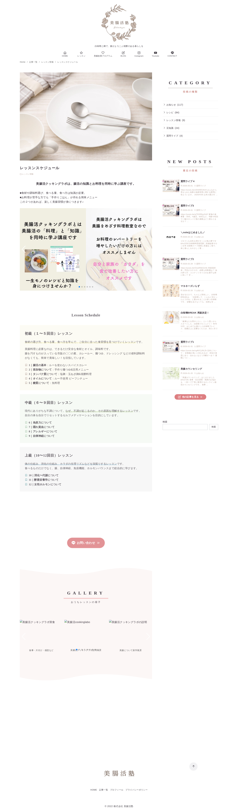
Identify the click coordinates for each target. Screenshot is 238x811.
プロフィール (116, 790)
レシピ (170, 112)
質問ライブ (172, 135)
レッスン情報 (47, 62)
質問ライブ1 (187, 342)
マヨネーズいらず (190, 286)
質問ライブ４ (188, 181)
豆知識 (170, 128)
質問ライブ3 (187, 205)
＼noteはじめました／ (193, 232)
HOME (93, 790)
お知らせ (171, 104)
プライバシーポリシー (136, 790)
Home (23, 62)
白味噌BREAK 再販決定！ (195, 312)
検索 (165, 421)
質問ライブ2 (187, 259)
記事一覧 (33, 62)
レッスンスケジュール (67, 62)
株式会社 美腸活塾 (123, 806)
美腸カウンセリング (191, 368)
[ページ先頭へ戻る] (193, 766)
